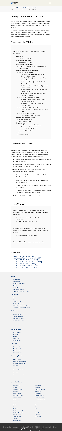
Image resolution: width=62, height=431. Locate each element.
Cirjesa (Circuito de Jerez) (19, 363)
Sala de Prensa (38, 403)
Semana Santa (16, 346)
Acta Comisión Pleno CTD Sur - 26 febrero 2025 (27, 262)
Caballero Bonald (17, 359)
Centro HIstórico (17, 393)
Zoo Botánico (38, 416)
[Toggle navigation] (50, 2)
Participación (38, 393)
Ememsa (15, 367)
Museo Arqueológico (40, 389)
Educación (15, 403)
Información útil (16, 279)
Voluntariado (38, 414)
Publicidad (15, 336)
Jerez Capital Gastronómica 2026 (21, 291)
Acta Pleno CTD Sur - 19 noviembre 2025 (25, 268)
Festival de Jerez (17, 408)
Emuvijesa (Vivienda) (18, 369)
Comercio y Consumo (18, 395)
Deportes (15, 399)
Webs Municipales (16, 382)
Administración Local (18, 301)
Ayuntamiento (15, 294)
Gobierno (15, 299)
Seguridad (37, 405)
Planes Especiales (39, 397)
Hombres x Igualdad (18, 410)
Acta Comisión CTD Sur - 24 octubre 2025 (25, 266)
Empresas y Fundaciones (18, 356)
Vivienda (37, 412)
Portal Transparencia (40, 399)
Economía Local (17, 340)
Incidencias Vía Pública (18, 318)
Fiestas (15, 285)
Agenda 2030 (16, 385)
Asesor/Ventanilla (17, 332)
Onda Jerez (38, 391)
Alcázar (15, 387)
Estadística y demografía (19, 283)
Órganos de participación (19, 320)
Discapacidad (16, 401)
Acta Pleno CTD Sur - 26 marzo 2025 (24, 264)
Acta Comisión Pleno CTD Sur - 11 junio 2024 (26, 258)
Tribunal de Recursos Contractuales (21, 307)
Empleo (15, 405)
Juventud (15, 418)
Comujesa (15, 365)
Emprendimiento (16, 329)
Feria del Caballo (17, 348)
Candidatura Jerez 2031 (18, 289)
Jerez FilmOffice (17, 416)
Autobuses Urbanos (17, 389)
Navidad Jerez (16, 350)
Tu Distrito (15, 287)
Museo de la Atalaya (18, 371)
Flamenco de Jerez (17, 352)
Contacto (55, 427)
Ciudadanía (14, 311)
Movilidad (37, 387)
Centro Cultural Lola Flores (19, 375)
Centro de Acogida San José (19, 361)
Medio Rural (38, 385)
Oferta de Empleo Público (19, 303)
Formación (15, 334)
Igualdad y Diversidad (18, 412)
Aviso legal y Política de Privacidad (26, 429)
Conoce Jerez (16, 281)
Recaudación (38, 401)
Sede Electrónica (17, 314)
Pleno (14, 298)
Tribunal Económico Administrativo (21, 305)
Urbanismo (37, 408)
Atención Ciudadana (18, 316)
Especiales (14, 343)
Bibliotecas (15, 391)
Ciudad (13, 276)
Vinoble (37, 410)
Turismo (37, 407)
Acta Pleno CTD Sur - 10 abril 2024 (23, 256)
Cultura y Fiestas (17, 397)
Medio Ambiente (17, 420)
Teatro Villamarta (17, 373)
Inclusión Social (17, 414)
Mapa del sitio (47, 427)
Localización (16, 338)
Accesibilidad (41, 429)
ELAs (14, 407)
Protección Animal (39, 395)
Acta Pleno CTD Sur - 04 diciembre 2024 (25, 260)
